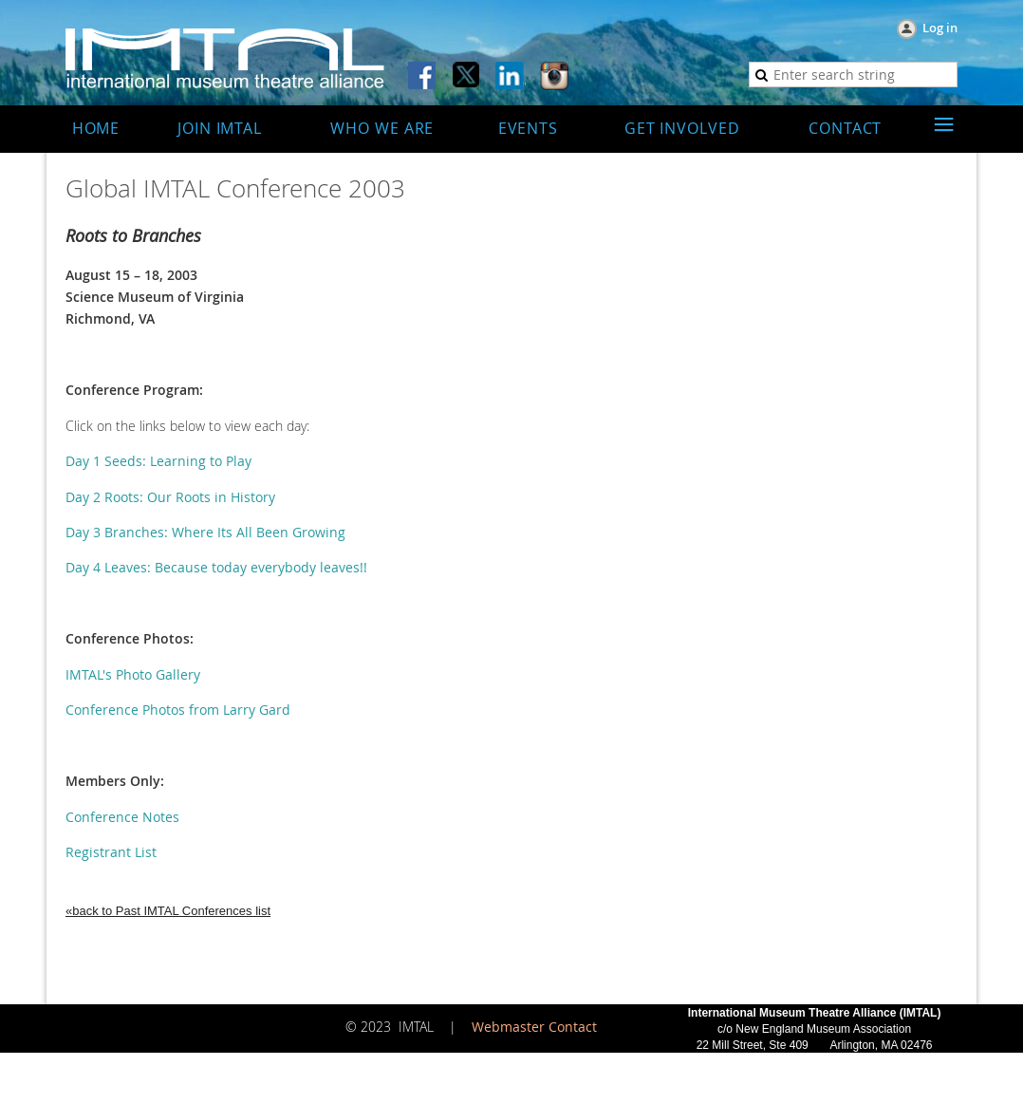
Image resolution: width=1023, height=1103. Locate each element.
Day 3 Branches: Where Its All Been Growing (205, 532)
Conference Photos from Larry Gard (177, 710)
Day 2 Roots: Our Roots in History (170, 497)
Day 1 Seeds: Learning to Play (158, 461)
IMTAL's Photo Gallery (132, 674)
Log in (940, 27)
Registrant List (111, 852)
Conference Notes (122, 817)
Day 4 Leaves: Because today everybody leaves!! (216, 567)
